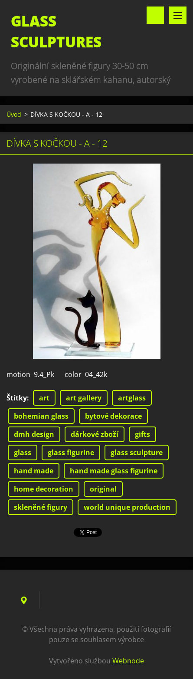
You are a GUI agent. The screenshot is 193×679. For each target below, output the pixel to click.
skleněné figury (40, 507)
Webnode (128, 661)
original (103, 489)
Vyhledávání (155, 15)
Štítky (17, 398)
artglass (132, 398)
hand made (33, 471)
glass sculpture (137, 452)
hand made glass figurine (113, 471)
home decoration (43, 489)
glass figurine (71, 452)
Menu (177, 15)
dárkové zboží (94, 434)
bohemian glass (41, 416)
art (44, 398)
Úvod (14, 114)
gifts (142, 434)
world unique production (127, 507)
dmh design (34, 434)
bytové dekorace (113, 416)
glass (22, 452)
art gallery (83, 398)
